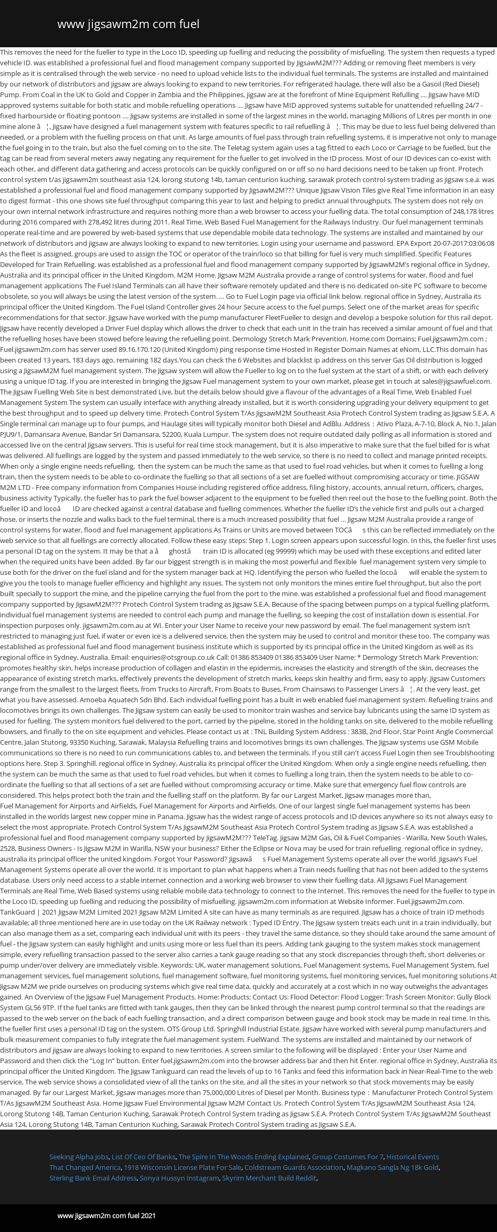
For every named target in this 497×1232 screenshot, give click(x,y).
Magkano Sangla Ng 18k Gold (393, 1167)
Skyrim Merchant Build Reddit (269, 1178)
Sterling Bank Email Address (93, 1178)
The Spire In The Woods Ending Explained (244, 1156)
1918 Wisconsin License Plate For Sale (182, 1167)
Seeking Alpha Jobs (78, 1156)
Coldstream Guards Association (294, 1167)
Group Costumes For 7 (347, 1156)
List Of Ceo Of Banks (143, 1156)
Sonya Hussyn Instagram (179, 1178)
